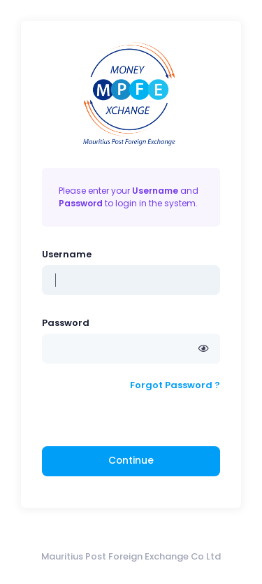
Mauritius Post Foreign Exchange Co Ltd (131, 556)
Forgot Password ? (175, 385)
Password (65, 322)
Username (67, 254)
